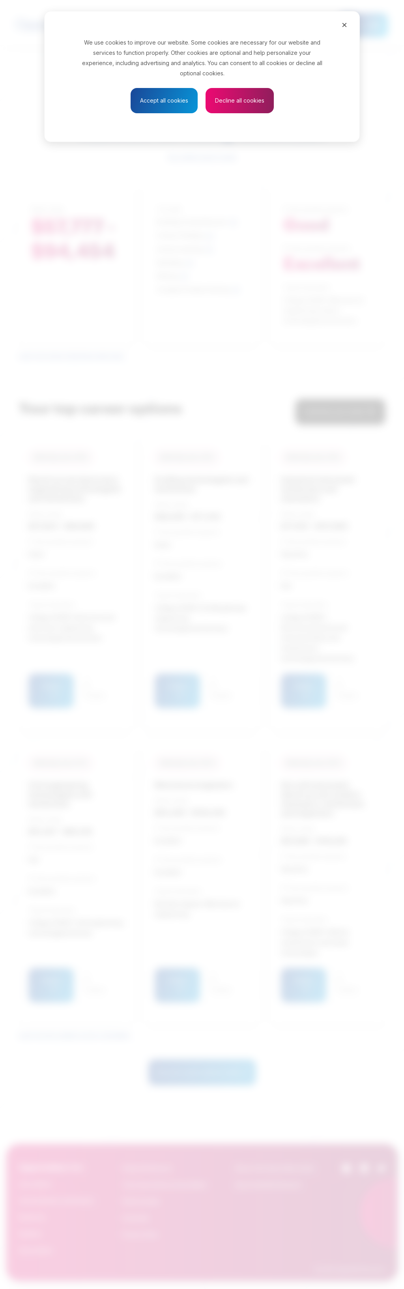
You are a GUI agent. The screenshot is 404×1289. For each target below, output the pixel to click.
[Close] (344, 24)
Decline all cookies (239, 100)
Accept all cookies (164, 100)
